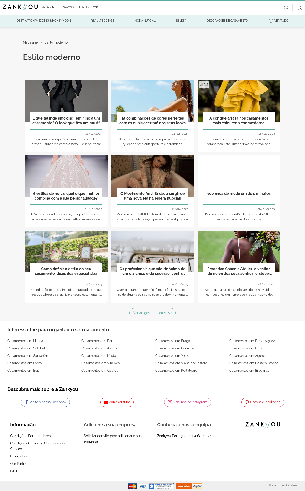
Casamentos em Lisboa (25, 341)
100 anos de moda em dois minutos (239, 193)
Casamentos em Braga (172, 341)
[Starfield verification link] (162, 486)
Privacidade (19, 456)
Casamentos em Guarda (99, 370)
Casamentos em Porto (98, 341)
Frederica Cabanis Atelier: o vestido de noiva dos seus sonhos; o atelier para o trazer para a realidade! (239, 271)
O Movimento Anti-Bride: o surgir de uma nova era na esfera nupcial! (152, 195)
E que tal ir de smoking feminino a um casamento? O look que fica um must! (66, 120)
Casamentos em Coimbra (174, 348)
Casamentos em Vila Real (101, 363)
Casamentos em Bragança (249, 370)
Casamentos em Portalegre (176, 370)
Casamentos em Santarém (27, 356)
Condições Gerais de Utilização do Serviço (37, 446)
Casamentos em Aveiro (99, 348)
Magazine (30, 42)
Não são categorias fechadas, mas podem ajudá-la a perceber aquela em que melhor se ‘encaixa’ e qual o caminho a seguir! (66, 219)
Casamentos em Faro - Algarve (252, 341)
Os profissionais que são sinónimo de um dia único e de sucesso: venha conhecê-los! (152, 271)
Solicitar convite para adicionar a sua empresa (113, 438)
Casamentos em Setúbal (26, 348)
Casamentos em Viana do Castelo (181, 363)
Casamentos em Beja (23, 370)
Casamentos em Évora (24, 363)
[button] (48, 7)
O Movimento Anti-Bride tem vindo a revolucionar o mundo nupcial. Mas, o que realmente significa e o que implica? (152, 219)
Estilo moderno (56, 42)
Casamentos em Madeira (100, 356)
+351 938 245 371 (199, 436)
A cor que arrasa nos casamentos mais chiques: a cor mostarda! (239, 120)
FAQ (13, 471)
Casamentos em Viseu (172, 356)
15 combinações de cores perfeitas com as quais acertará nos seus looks (152, 120)
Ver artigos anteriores (152, 313)
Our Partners (20, 464)
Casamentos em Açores (247, 356)
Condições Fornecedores (30, 436)
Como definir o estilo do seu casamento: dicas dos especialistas (66, 271)
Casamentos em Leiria (246, 348)
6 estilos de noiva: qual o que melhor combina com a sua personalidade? (66, 195)
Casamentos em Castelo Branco (253, 363)
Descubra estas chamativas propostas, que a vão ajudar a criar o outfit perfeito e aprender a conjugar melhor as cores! (152, 144)
